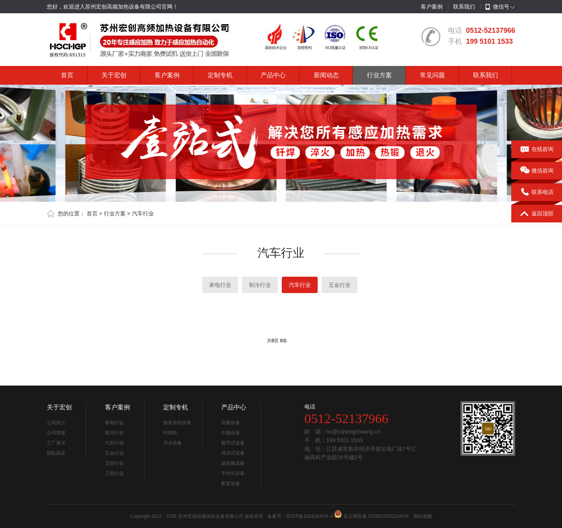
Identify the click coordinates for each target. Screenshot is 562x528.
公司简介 (56, 422)
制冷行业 (260, 285)
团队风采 (56, 453)
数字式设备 (233, 443)
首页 (67, 75)
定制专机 (220, 75)
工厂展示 (56, 443)
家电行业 (220, 285)
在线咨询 (536, 149)
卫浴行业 (114, 463)
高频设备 (230, 422)
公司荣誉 (56, 433)
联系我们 (464, 6)
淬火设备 (172, 443)
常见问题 (432, 75)
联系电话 (536, 192)
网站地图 (422, 516)
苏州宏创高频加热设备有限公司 (211, 516)
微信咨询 (536, 171)
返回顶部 (536, 214)
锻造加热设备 (177, 422)
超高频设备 (233, 463)
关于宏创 (113, 75)
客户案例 (432, 6)
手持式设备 (233, 473)
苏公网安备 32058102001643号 (376, 516)
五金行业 (339, 285)
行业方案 (379, 75)
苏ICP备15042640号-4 (309, 516)
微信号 (497, 7)
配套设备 (230, 483)
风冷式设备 (233, 453)
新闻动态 (326, 75)
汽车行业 (143, 213)
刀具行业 (114, 473)
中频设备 (230, 433)
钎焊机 (170, 433)
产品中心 (273, 75)
